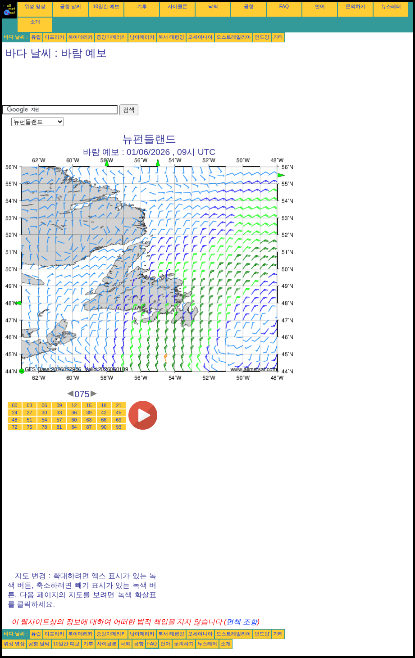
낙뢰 (213, 6)
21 (119, 405)
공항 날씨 (70, 6)
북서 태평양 (171, 37)
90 (104, 427)
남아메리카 (142, 37)
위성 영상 (35, 6)
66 (104, 419)
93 (119, 427)
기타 (278, 37)
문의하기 (355, 6)
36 (74, 412)
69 (119, 419)
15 (89, 405)
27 (29, 412)
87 (89, 427)
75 (29, 427)
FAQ (284, 6)
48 (15, 419)
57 (59, 419)
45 (119, 412)
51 (29, 419)
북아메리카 (80, 37)
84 (74, 427)
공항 (249, 6)
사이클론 (177, 6)
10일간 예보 (106, 6)
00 (15, 405)
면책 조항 (241, 622)
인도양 (262, 37)
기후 (142, 6)
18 (104, 405)
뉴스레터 (391, 6)
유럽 (36, 37)
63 (89, 419)
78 (44, 427)
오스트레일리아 (233, 37)
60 (74, 419)
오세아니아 (200, 37)
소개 (35, 21)
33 (59, 412)
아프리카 (54, 37)
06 (44, 405)
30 (44, 412)
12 (74, 405)
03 (29, 405)
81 (59, 427)
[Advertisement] (166, 84)
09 (59, 405)
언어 (320, 6)
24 (15, 412)
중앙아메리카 (111, 37)
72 (15, 427)
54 (44, 419)
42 (104, 412)
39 (89, 412)
